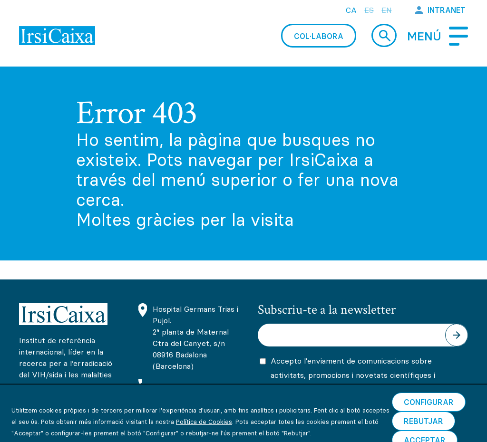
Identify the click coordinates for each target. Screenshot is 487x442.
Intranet (447, 10)
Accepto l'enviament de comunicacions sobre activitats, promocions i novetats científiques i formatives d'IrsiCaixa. (353, 375)
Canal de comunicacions (366, 430)
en (386, 10)
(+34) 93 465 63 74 (189, 386)
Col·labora (318, 36)
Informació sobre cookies (174, 430)
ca (351, 10)
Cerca (384, 35)
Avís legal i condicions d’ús (66, 430)
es (369, 10)
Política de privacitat (271, 430)
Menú (424, 36)
